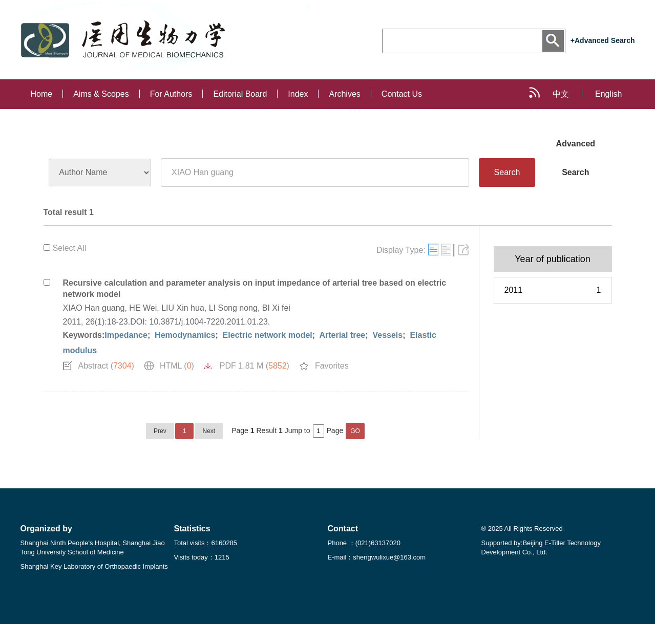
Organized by (46, 528)
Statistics (192, 528)
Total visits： (206, 543)
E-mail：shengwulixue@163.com (377, 557)
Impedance (125, 335)
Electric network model (266, 335)
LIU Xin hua (182, 308)
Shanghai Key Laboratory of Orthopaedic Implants (94, 566)
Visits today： (201, 557)
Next (208, 431)
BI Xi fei (276, 308)
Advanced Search (575, 148)
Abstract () (106, 365)
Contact (343, 528)
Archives (344, 94)
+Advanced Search (603, 40)
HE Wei (143, 308)
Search (507, 172)
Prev (160, 431)
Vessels (386, 335)
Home (42, 94)
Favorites (332, 365)
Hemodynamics (184, 335)
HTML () (177, 365)
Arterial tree (342, 335)
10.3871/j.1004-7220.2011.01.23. (210, 321)
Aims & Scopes (101, 94)
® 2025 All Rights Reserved (522, 528)
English (608, 94)
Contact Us (402, 94)
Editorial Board (240, 94)
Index (298, 94)
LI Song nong (233, 308)
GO (355, 431)
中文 (561, 94)
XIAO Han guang (94, 308)
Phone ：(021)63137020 (364, 543)
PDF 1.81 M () (254, 365)
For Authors (171, 94)
